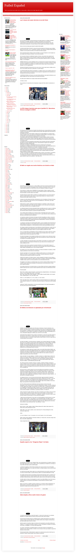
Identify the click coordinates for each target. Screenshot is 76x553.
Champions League (32, 105)
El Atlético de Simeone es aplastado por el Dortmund (35, 307)
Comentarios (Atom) (28, 541)
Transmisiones (7, 207)
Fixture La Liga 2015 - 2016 (9, 68)
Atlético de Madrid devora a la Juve (13, 53)
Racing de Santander (8, 192)
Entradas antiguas (53, 540)
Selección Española (32, 537)
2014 (6, 128)
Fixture (6, 170)
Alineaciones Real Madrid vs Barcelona (68, 37)
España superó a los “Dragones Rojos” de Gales (34, 442)
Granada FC (7, 174)
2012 (6, 131)
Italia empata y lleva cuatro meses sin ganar (33, 495)
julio (7, 113)
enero (7, 122)
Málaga (6, 185)
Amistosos (7, 149)
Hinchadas (7, 176)
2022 (6, 87)
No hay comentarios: (37, 301)
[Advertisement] (38, 29)
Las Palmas (7, 180)
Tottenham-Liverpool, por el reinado (67, 81)
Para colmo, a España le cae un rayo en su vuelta (10, 78)
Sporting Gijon (7, 203)
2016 (6, 125)
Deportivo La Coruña (8, 160)
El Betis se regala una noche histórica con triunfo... (11, 102)
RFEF (6, 200)
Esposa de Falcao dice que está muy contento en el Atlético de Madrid (13, 21)
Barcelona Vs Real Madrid (64, 35)
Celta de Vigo (7, 154)
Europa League (7, 169)
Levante (6, 181)
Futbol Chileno (62, 54)
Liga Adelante (7, 182)
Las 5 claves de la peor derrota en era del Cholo (34, 20)
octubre (7, 95)
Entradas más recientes (24, 540)
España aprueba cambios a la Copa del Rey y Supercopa (10, 70)
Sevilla (6, 202)
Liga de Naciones (26, 537)
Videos (6, 211)
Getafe (6, 171)
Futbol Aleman (62, 102)
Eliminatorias (7, 165)
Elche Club (7, 164)
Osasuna (6, 191)
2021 (6, 88)
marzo (7, 119)
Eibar (6, 163)
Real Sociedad (7, 197)
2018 (6, 91)
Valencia (6, 208)
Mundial (6, 187)
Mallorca (6, 186)
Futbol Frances (63, 89)
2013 (6, 129)
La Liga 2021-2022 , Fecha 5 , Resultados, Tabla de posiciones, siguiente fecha (13, 31)
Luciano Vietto (62, 110)
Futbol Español (14, 5)
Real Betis (7, 195)
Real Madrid (7, 196)
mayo (7, 116)
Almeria (6, 148)
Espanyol (6, 166)
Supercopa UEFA (8, 206)
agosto (7, 112)
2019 (6, 90)
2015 (6, 126)
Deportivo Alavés (8, 159)
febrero (7, 120)
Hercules (6, 175)
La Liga (25, 162)
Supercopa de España (9, 205)
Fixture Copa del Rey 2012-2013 (10, 61)
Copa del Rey (7, 158)
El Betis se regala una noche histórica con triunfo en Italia (37, 165)
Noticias (6, 190)
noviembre (8, 94)
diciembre (8, 92)
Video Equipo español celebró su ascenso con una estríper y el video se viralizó (13, 37)
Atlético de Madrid (26, 105)
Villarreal (6, 212)
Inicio (39, 540)
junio (7, 115)
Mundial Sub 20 (7, 189)
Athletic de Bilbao (8, 150)
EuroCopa (7, 168)
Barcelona (7, 153)
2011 (6, 132)
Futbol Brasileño (63, 44)
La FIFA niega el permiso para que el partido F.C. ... (11, 99)
